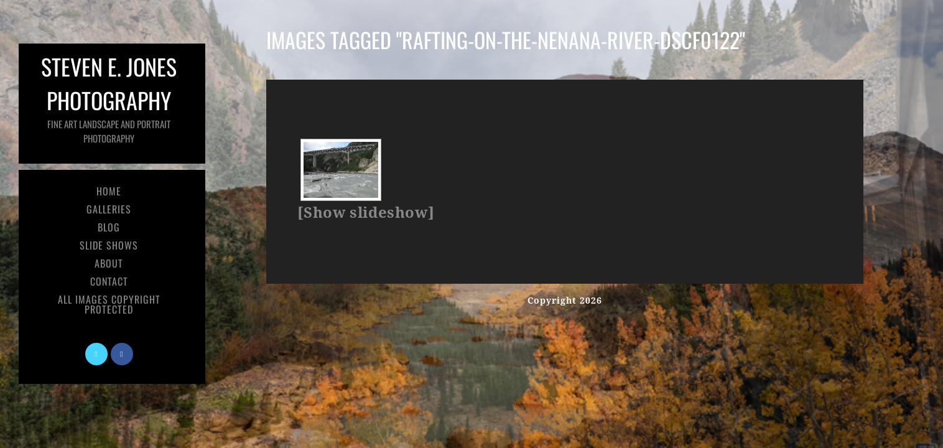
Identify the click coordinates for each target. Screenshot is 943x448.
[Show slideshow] (365, 213)
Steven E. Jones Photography (108, 97)
